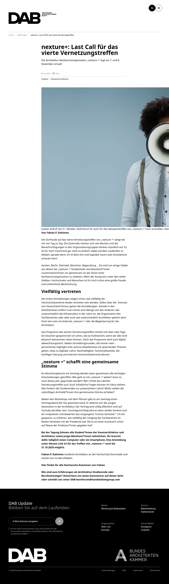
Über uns (106, 526)
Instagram (146, 526)
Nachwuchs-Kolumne (59, 79)
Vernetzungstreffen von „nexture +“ (94, 239)
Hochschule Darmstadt (109, 454)
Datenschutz (155, 570)
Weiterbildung (148, 508)
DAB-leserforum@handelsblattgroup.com (95, 479)
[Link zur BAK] (135, 555)
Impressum (138, 570)
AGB (124, 570)
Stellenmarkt (147, 511)
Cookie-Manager (108, 570)
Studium (44, 79)
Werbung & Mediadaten (113, 508)
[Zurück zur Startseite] (37, 20)
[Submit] (59, 521)
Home (11, 35)
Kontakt (105, 529)
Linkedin (145, 529)
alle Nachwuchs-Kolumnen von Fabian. (82, 464)
